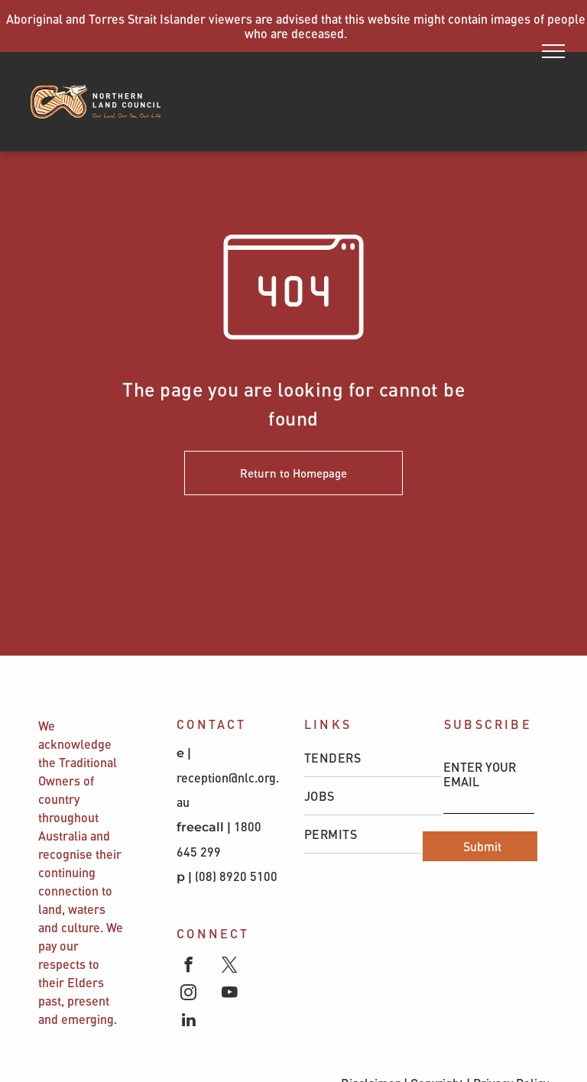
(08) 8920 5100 (238, 876)
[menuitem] (373, 758)
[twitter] (230, 966)
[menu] (553, 51)
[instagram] (188, 994)
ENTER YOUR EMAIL (479, 774)
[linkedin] (188, 1021)
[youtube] (230, 994)
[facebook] (188, 966)
